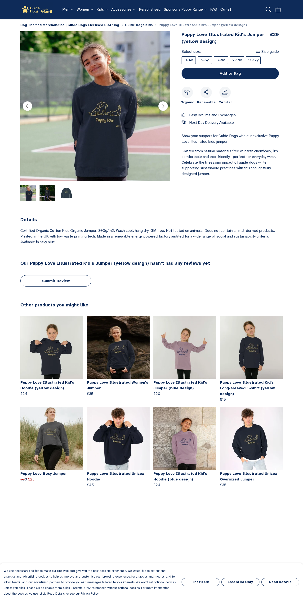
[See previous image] (27, 106)
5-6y (205, 60)
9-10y (237, 60)
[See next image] (163, 106)
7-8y (221, 60)
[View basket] (278, 9)
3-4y (189, 60)
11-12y (253, 60)
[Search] (268, 9)
